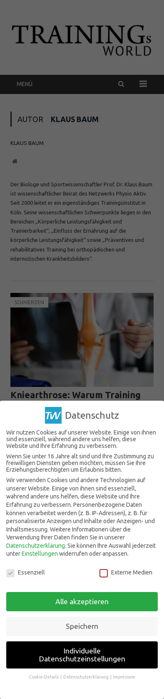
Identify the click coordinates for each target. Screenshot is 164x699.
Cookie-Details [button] (44, 676)
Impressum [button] (124, 676)
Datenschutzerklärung (35, 544)
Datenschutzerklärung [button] (86, 676)
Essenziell (25, 572)
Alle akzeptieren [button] (82, 601)
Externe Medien (125, 572)
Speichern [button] (82, 625)
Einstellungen (40, 553)
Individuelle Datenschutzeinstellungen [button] (82, 654)
